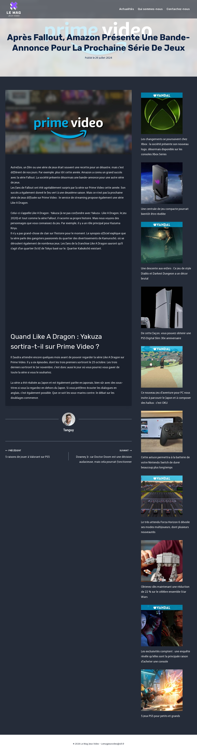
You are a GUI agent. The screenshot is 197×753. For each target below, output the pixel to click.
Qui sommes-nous (150, 9)
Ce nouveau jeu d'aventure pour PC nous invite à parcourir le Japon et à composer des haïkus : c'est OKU (166, 397)
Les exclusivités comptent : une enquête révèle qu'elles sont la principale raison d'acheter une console (165, 656)
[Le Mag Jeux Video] (13, 9)
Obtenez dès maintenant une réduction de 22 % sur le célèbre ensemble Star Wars (165, 591)
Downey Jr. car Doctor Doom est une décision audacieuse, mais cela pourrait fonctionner (101, 455)
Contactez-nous (178, 9)
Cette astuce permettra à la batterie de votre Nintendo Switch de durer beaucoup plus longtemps (165, 462)
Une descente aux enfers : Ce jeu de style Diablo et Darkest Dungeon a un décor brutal (166, 273)
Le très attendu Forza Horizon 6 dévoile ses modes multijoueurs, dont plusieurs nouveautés (165, 527)
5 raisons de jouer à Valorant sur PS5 (35, 453)
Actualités (126, 9)
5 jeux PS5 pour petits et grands (160, 716)
